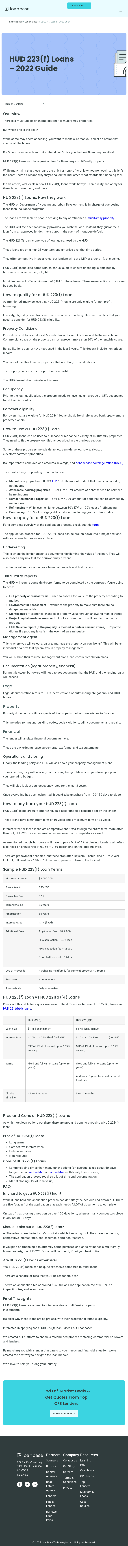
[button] (120, 11)
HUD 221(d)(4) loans (17, 1008)
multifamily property (100, 218)
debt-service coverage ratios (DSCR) (100, 463)
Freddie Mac (36, 1172)
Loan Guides (31, 21)
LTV (54, 481)
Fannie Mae (56, 1172)
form (95, 525)
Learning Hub (16, 21)
